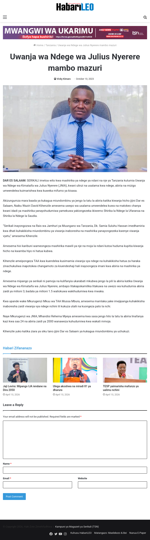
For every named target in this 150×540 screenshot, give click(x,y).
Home (38, 45)
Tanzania (51, 45)
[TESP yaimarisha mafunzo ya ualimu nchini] (125, 370)
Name (7, 463)
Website (82, 478)
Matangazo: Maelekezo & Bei (110, 532)
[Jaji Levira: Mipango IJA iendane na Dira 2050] (25, 370)
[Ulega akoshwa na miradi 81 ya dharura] (75, 370)
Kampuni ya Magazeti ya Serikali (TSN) (77, 526)
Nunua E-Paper (137, 532)
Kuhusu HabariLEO (81, 532)
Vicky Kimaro (64, 79)
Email (7, 478)
